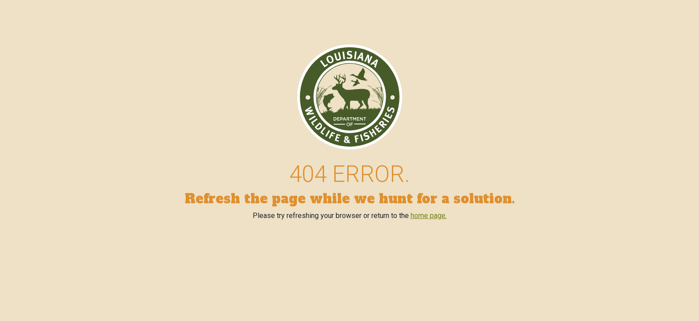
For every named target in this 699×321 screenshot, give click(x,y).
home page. (429, 215)
